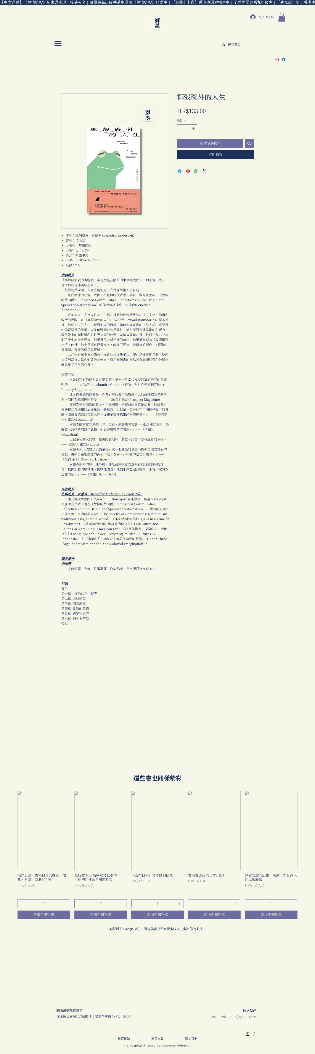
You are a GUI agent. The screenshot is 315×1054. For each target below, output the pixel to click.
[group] (157, 855)
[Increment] (193, 128)
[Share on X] (204, 171)
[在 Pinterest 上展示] (188, 171)
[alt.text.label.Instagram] (277, 59)
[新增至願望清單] (249, 143)
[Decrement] (180, 128)
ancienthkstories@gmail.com (233, 1017)
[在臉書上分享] (179, 171)
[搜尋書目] (252, 45)
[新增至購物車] (44, 915)
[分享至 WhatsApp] (196, 171)
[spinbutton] (187, 128)
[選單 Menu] (57, 43)
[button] (282, 17)
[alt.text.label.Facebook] (283, 59)
